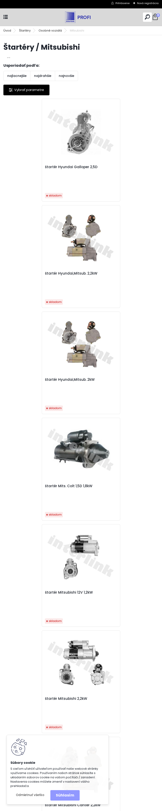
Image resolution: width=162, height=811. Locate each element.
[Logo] (81, 17)
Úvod (7, 30)
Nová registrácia (148, 3)
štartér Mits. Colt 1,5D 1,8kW (109, 273)
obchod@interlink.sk (113, 776)
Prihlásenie (122, 3)
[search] (147, 16)
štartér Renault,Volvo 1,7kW (109, 592)
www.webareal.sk (99, 806)
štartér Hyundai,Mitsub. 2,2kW (112, 167)
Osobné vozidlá (50, 30)
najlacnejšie (17, 76)
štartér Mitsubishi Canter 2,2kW (36, 486)
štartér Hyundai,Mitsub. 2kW (33, 273)
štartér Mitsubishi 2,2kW (107, 379)
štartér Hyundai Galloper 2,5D (34, 167)
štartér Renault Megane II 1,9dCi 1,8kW (41, 592)
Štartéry (25, 30)
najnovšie (66, 76)
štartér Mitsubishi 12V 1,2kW (32, 379)
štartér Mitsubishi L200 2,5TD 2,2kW (117, 486)
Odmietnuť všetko (30, 795)
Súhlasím (65, 795)
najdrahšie (42, 76)
